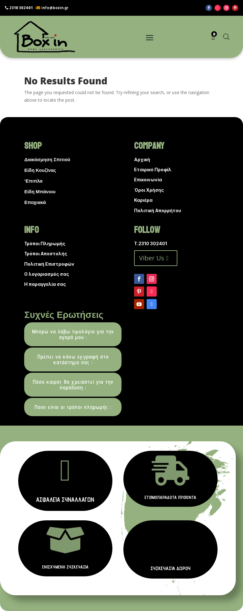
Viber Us (151, 258)
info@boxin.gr (54, 8)
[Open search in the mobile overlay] (226, 36)
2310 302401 (21, 8)
